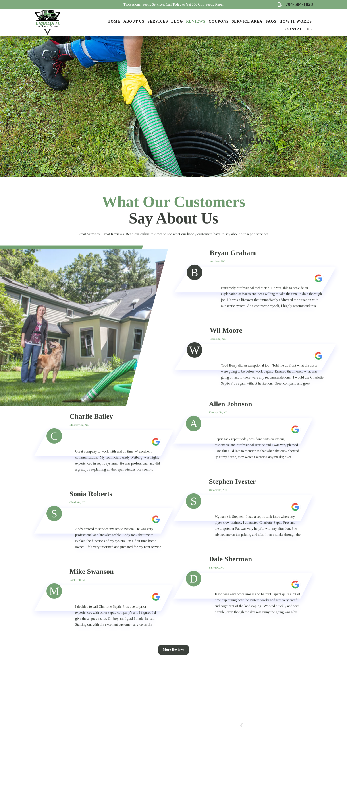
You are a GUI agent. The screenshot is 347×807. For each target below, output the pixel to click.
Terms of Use (183, 747)
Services (158, 21)
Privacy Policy (184, 739)
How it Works (296, 21)
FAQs (271, 21)
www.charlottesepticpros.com (270, 725)
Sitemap (179, 754)
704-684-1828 (295, 4)
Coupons (219, 21)
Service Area (247, 21)
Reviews (195, 21)
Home (114, 21)
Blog (177, 21)
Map (260, 746)
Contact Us (298, 29)
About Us (133, 21)
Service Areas (183, 723)
